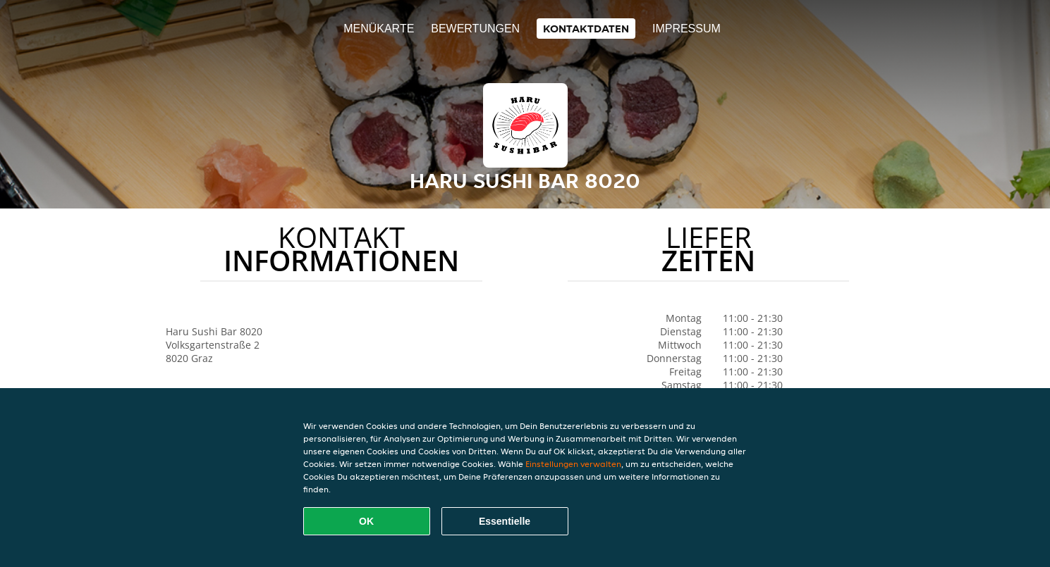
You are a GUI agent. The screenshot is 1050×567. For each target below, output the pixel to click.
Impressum (686, 29)
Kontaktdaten (586, 28)
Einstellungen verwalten (573, 464)
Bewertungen (475, 29)
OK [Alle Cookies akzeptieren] (366, 521)
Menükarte (378, 29)
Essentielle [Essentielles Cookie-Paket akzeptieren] (504, 521)
